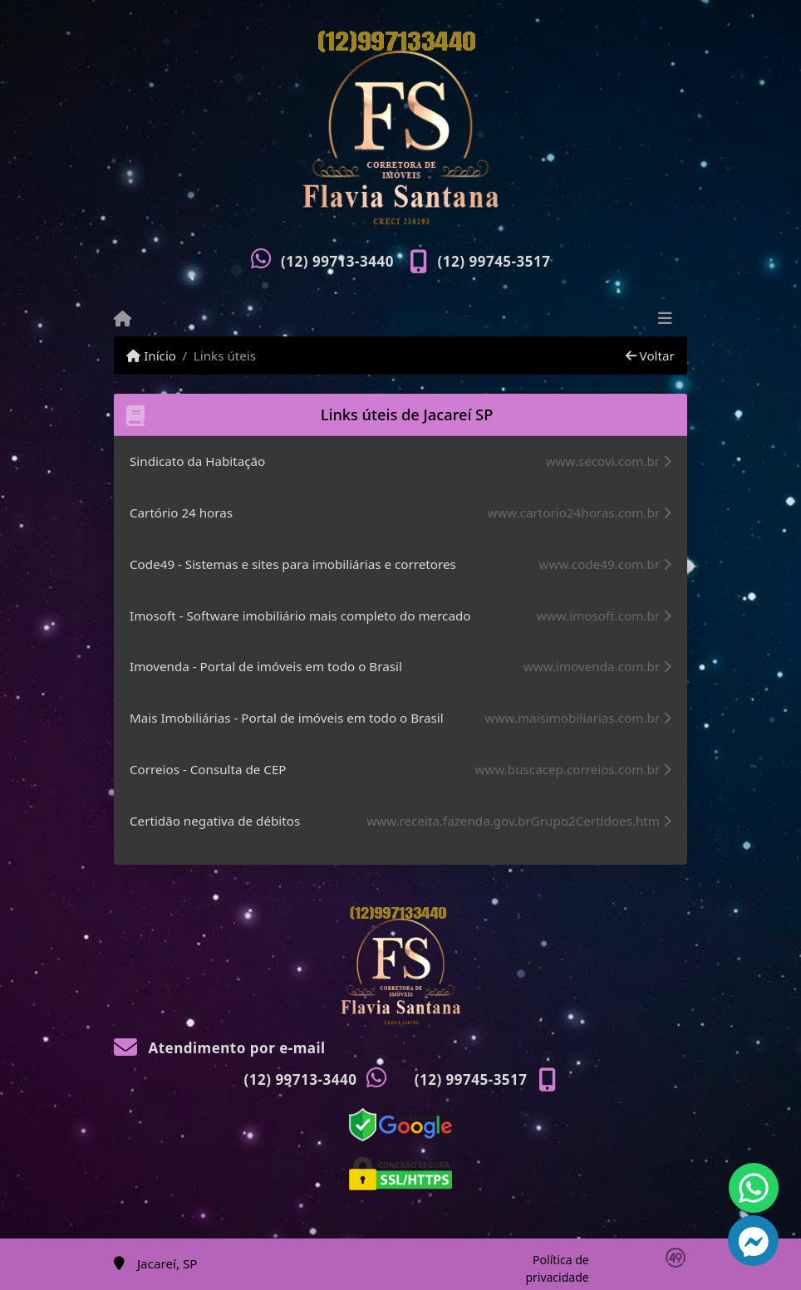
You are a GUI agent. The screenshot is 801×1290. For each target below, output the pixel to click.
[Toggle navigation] (665, 320)
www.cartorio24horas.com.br (579, 512)
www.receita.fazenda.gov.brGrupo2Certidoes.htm (518, 820)
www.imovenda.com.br (597, 666)
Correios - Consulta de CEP (208, 769)
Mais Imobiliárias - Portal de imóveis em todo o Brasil (287, 717)
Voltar (650, 355)
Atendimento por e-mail (220, 1047)
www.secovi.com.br (608, 461)
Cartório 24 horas (181, 512)
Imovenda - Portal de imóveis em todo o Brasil (266, 666)
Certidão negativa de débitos (215, 820)
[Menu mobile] (122, 319)
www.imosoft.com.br (604, 615)
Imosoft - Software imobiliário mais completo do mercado (300, 615)
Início (151, 355)
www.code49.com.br (605, 564)
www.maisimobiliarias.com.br (578, 717)
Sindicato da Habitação (197, 461)
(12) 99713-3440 (337, 261)
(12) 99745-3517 (494, 261)
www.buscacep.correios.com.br (573, 769)
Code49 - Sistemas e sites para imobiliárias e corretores (293, 564)
